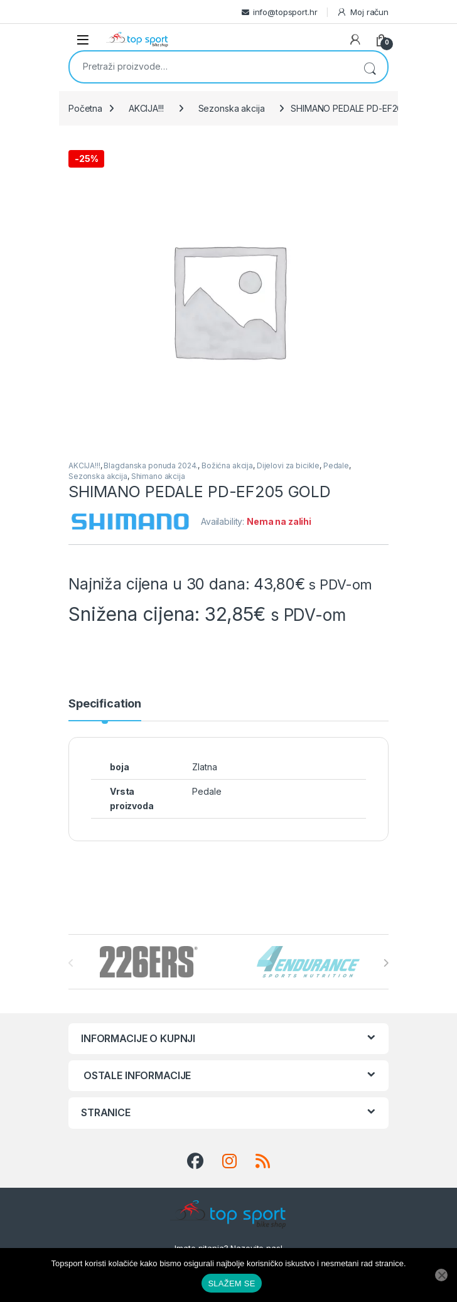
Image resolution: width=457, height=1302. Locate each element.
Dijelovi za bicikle (288, 465)
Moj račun (362, 12)
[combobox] (211, 65)
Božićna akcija (227, 465)
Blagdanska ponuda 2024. (151, 465)
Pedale (336, 465)
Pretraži (369, 66)
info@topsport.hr (285, 12)
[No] (441, 1275)
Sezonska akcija (231, 108)
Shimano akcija (158, 476)
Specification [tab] (104, 704)
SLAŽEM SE (231, 1283)
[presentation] (386, 963)
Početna (85, 108)
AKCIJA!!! (146, 108)
